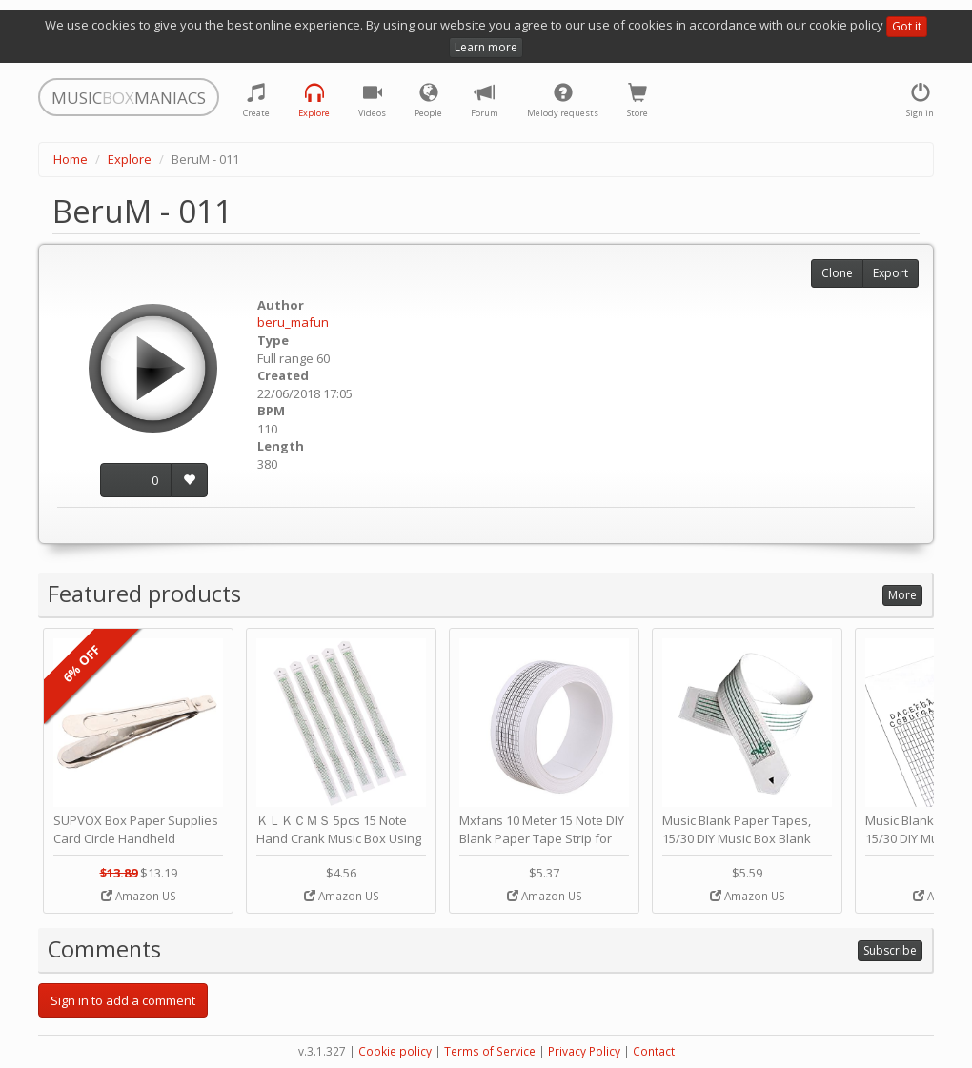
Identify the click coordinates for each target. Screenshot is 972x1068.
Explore (130, 159)
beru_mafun (293, 322)
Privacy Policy (584, 1051)
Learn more (486, 47)
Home (70, 159)
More (902, 595)
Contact (654, 1051)
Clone (837, 273)
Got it (906, 26)
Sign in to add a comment (123, 1000)
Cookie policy (395, 1051)
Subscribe (890, 950)
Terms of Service (490, 1051)
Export (890, 273)
